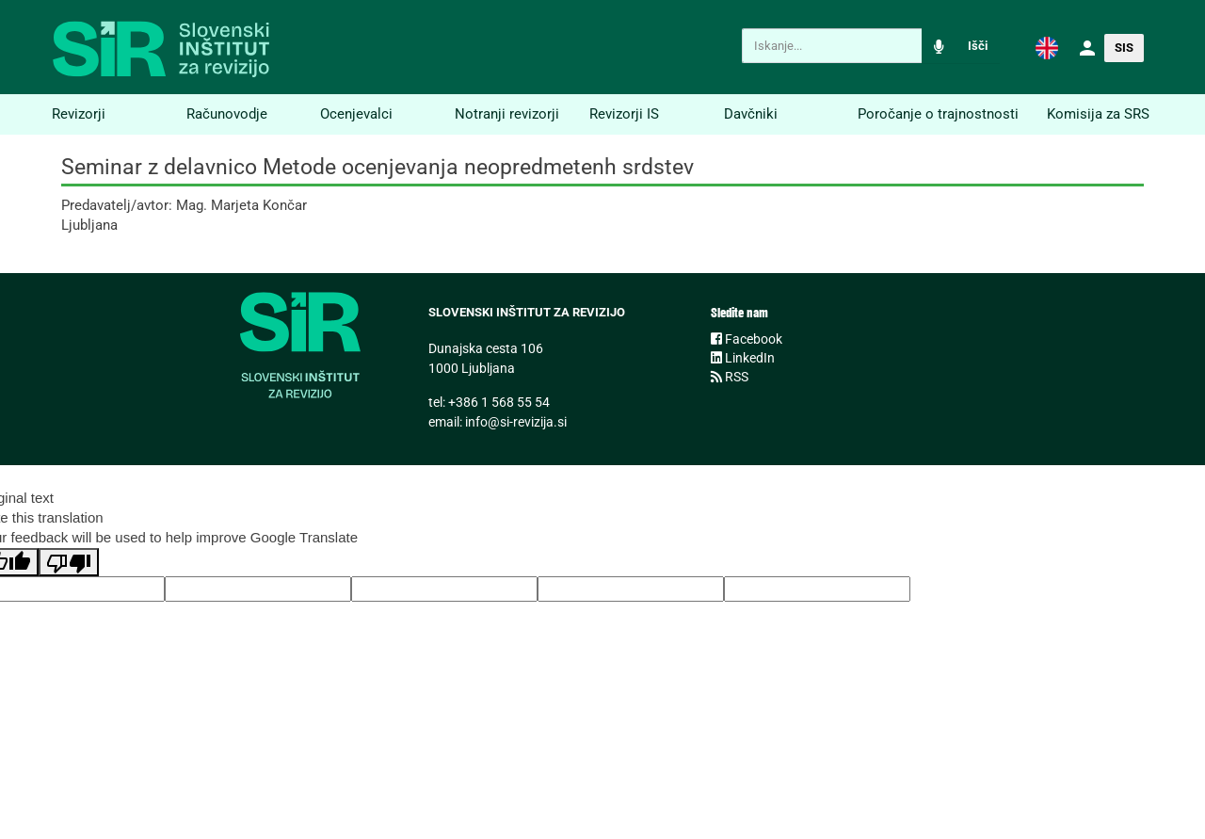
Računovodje (226, 113)
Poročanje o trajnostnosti (938, 113)
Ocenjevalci (356, 113)
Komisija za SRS (1098, 113)
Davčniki (751, 113)
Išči (978, 46)
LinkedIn (743, 357)
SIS (1124, 47)
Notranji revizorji (507, 113)
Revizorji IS (624, 113)
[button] (1047, 47)
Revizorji (78, 113)
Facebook (746, 339)
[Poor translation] (69, 562)
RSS (729, 376)
